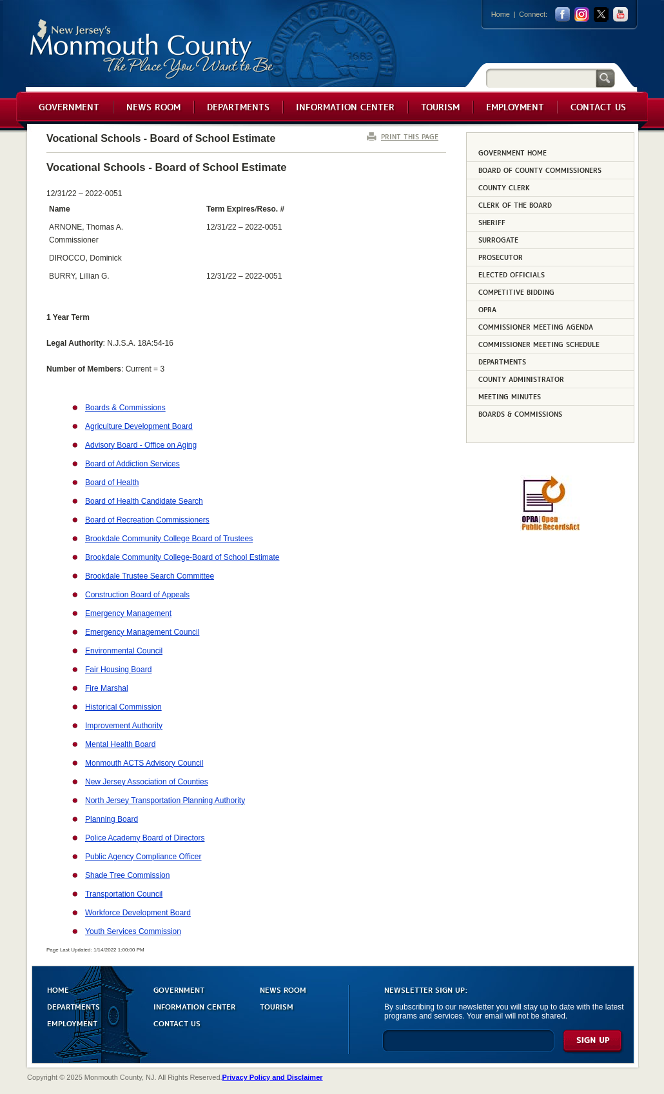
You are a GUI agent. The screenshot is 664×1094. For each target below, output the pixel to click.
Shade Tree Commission (127, 875)
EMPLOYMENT (72, 1022)
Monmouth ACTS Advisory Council (144, 763)
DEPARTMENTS (73, 1005)
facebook (562, 14)
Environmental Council (123, 650)
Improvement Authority (123, 725)
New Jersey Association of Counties (146, 781)
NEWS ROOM (283, 989)
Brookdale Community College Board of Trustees (169, 538)
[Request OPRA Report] (550, 528)
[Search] (541, 77)
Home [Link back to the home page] (500, 14)
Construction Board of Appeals (137, 594)
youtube (620, 14)
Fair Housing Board (118, 669)
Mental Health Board (120, 744)
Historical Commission (123, 706)
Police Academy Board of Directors (144, 837)
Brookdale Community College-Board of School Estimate (182, 557)
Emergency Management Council (142, 632)
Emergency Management (128, 613)
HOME (58, 989)
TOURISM (276, 1005)
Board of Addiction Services (132, 463)
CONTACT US (176, 1022)
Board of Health (112, 482)
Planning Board (111, 819)
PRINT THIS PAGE (409, 136)
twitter (601, 14)
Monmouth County (152, 49)
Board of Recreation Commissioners (147, 519)
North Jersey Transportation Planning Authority (165, 800)
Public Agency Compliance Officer (143, 856)
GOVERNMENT (178, 989)
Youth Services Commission (133, 931)
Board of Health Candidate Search (144, 501)
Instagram (581, 14)
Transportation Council (123, 894)
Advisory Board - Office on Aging (141, 445)
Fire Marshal (106, 688)
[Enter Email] (468, 1046)
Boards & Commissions (125, 407)
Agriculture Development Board (139, 426)
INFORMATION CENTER (194, 1005)
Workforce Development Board (138, 912)
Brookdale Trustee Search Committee (149, 576)
